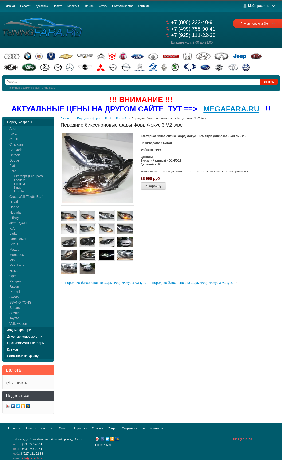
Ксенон (12, 349)
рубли (10, 383)
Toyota (14, 318)
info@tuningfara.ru (33, 458)
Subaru (14, 307)
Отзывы (89, 6)
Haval (13, 202)
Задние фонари (19, 330)
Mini (12, 260)
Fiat (12, 165)
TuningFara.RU (242, 439)
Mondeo (19, 191)
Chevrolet (16, 150)
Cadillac (15, 139)
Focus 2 (19, 180)
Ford (12, 171)
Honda (14, 207)
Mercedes (16, 255)
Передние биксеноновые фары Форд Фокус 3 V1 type (192, 283)
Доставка (42, 6)
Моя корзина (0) (259, 23)
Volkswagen (18, 323)
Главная (10, 6)
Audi (12, 129)
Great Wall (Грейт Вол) (26, 196)
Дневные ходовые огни (24, 336)
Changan (16, 144)
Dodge (14, 160)
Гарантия (73, 6)
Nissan (14, 271)
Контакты (144, 6)
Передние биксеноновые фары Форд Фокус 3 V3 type (105, 283)
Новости (25, 6)
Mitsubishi (16, 265)
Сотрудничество (122, 6)
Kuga (17, 187)
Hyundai (15, 212)
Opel (12, 276)
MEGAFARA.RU (231, 109)
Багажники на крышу (23, 356)
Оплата (57, 6)
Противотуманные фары (26, 343)
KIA (12, 228)
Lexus (13, 244)
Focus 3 (19, 184)
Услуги (103, 6)
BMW (13, 134)
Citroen (14, 155)
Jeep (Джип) (18, 223)
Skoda (14, 297)
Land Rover (17, 239)
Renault (15, 292)
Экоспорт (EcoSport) (28, 176)
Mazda (14, 249)
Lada (13, 233)
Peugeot (15, 281)
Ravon (14, 286)
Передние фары (19, 122)
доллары (21, 383)
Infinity (14, 218)
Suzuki (14, 313)
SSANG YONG (20, 302)
